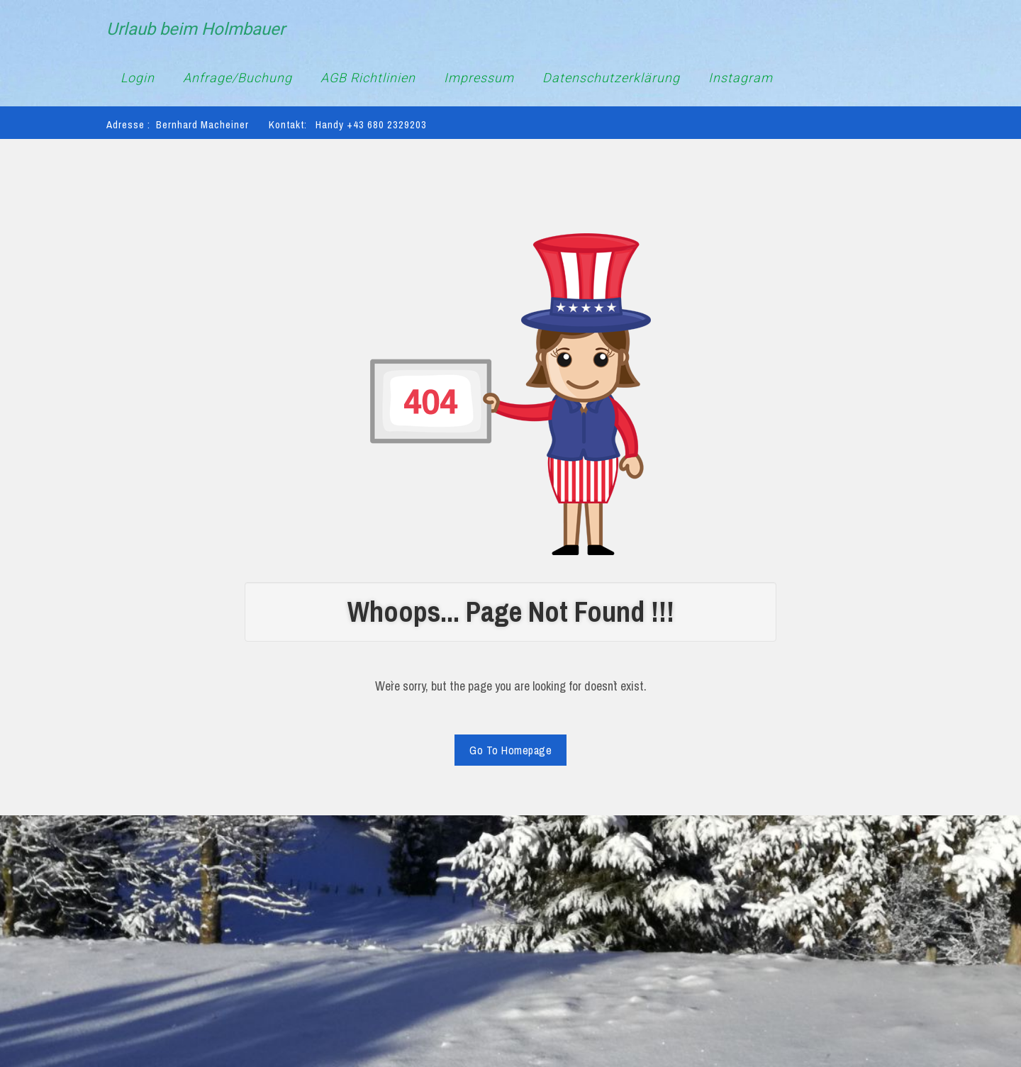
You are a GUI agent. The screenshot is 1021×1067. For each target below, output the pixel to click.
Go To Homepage (510, 750)
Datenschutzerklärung (611, 77)
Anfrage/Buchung (237, 77)
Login (138, 77)
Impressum (479, 77)
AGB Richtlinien (367, 77)
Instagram (740, 77)
